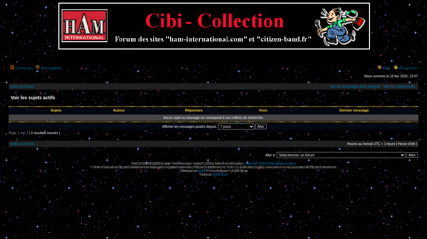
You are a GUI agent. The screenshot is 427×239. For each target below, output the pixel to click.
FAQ (386, 68)
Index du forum (22, 86)
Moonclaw (235, 163)
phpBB (202, 171)
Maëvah (220, 163)
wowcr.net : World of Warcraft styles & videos (270, 163)
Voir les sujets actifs (399, 86)
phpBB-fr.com (220, 174)
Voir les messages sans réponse (355, 86)
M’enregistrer (51, 68)
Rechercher (408, 68)
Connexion (24, 68)
